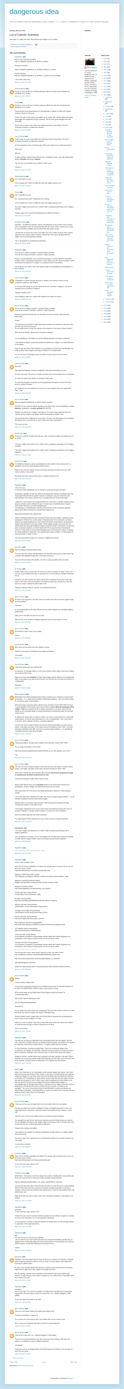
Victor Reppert (92, 67)
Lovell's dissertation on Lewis (109, 271)
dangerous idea (34, 12)
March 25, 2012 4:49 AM (23, 479)
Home (44, 1362)
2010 (105, 308)
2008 (105, 314)
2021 (105, 70)
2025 (105, 59)
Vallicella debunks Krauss (108, 163)
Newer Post (14, 1362)
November (108, 102)
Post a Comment (18, 1358)
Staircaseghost (20, 89)
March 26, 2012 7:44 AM (23, 1354)
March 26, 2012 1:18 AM (23, 1280)
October (108, 106)
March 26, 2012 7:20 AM (23, 1326)
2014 (105, 89)
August (107, 113)
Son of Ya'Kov (19, 136)
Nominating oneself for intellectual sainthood (109, 156)
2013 (105, 92)
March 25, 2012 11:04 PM (23, 1167)
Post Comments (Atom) (25, 1365)
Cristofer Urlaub (20, 222)
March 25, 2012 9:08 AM (23, 622)
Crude (17, 102)
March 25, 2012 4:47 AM (23, 455)
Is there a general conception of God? (109, 198)
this (18, 39)
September (108, 109)
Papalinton (18, 57)
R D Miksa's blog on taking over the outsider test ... (109, 228)
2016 (105, 84)
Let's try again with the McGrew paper (109, 142)
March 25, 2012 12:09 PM (23, 821)
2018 (105, 78)
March (107, 127)
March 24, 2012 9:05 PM (23, 271)
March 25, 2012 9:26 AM (23, 688)
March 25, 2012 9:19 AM (23, 658)
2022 (105, 67)
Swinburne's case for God (109, 191)
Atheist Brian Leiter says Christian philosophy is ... (109, 238)
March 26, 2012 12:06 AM (23, 1250)
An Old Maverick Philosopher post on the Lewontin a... (109, 208)
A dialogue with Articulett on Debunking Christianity (109, 219)
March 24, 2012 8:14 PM (23, 216)
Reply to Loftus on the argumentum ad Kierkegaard (109, 250)
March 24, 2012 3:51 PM (23, 82)
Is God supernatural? (109, 149)
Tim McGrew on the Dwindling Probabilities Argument (109, 171)
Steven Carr (19, 433)
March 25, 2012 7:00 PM (23, 969)
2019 (105, 75)
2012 (105, 95)
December (108, 97)
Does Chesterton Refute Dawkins (109, 293)
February (108, 299)
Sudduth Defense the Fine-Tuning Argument (109, 133)
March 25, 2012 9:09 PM (23, 1147)
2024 (105, 61)
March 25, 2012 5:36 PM (23, 841)
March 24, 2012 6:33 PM (23, 130)
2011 (105, 305)
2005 (105, 322)
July (106, 116)
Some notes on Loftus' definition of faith (109, 285)
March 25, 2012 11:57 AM (23, 758)
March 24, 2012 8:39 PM (23, 243)
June (107, 119)
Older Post (73, 1362)
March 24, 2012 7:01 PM (23, 186)
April (106, 125)
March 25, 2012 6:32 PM (23, 853)
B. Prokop (18, 569)
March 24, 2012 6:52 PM (23, 170)
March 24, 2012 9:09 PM (23, 299)
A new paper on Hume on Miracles (109, 278)
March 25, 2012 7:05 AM (23, 590)
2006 (105, 319)
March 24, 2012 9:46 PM (23, 393)
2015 (105, 86)
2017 (105, 81)
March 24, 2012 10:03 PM (23, 427)
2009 (105, 311)
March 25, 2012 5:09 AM (23, 541)
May (106, 122)
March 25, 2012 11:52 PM (23, 1226)
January (108, 302)
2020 (105, 72)
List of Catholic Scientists (109, 186)
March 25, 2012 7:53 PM (23, 1063)
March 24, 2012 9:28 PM (23, 357)
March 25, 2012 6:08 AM (23, 562)
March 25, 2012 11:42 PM (23, 1201)
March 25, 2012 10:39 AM (23, 734)
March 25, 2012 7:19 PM (23, 1031)
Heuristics (18, 547)
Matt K (17, 1069)
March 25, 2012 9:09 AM (23, 638)
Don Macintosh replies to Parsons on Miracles (109, 261)
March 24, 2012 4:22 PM (23, 96)
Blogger (70, 1378)
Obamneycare (109, 267)
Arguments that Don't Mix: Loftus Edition (109, 180)
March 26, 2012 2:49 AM (23, 1302)
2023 (105, 64)
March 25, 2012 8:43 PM (23, 1095)
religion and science (20, 46)
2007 (105, 316)
